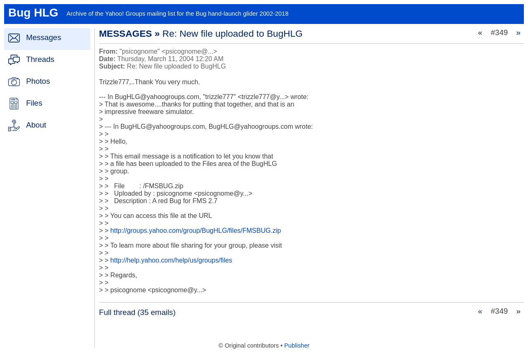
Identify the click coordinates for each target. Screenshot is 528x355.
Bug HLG (33, 12)
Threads (40, 59)
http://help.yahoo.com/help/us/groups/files (171, 260)
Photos (38, 81)
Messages (43, 37)
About (36, 125)
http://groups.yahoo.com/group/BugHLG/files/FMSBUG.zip (196, 230)
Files (34, 103)
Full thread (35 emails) (137, 312)
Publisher (296, 345)
